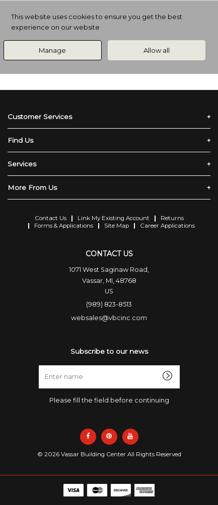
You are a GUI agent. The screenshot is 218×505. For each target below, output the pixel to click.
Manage (52, 50)
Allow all (156, 50)
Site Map (116, 225)
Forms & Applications (63, 225)
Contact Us (50, 218)
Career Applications (167, 225)
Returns (172, 218)
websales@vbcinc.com (109, 318)
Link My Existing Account (114, 218)
